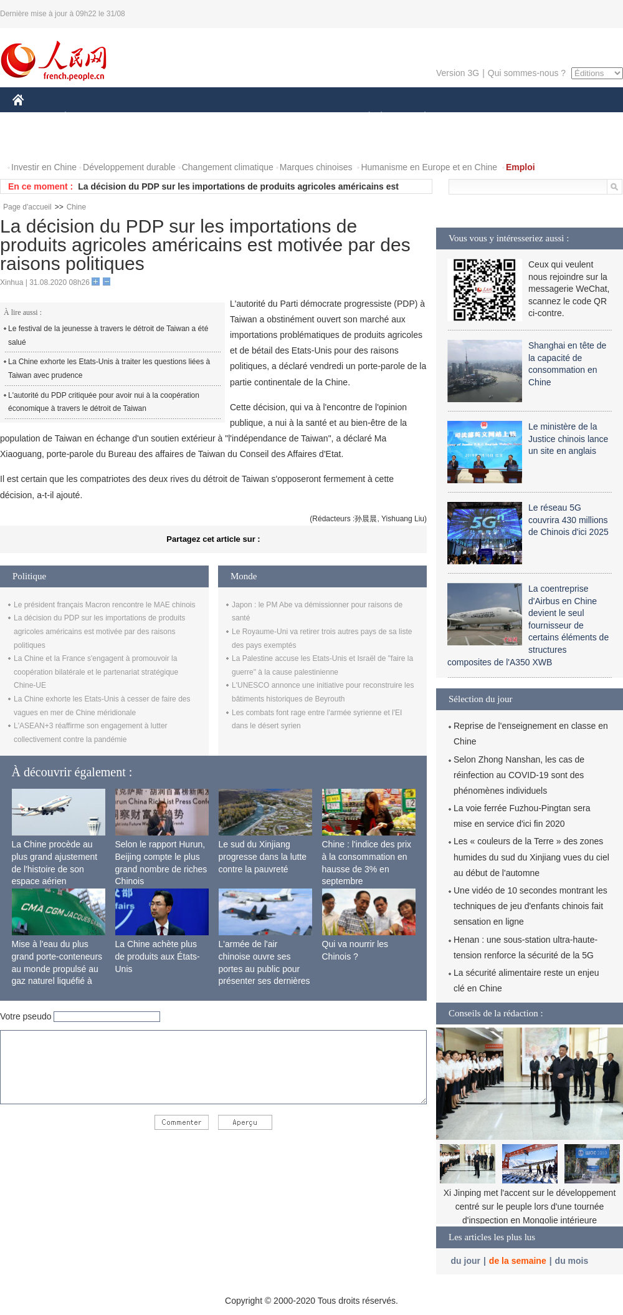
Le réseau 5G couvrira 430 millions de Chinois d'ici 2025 (568, 520)
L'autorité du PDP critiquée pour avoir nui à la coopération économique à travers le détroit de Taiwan (103, 402)
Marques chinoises (316, 167)
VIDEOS (88, 142)
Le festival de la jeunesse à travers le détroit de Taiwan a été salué (108, 335)
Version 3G (457, 73)
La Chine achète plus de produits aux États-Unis (157, 956)
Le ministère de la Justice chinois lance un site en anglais (568, 438)
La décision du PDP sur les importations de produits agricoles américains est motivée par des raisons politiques (99, 631)
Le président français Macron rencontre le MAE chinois (104, 604)
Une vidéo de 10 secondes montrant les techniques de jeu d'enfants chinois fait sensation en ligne (530, 906)
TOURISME (521, 117)
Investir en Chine (44, 167)
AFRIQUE (197, 117)
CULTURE (307, 117)
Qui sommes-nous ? (527, 73)
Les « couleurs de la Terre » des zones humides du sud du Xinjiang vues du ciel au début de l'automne (531, 856)
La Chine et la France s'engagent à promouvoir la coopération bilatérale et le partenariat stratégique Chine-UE (96, 672)
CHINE (34, 117)
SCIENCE (252, 117)
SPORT (468, 117)
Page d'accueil (27, 207)
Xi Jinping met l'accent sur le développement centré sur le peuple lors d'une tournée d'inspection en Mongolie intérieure (530, 1206)
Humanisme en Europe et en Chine (429, 167)
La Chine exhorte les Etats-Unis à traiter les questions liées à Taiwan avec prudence (109, 368)
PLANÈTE (418, 117)
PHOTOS (38, 142)
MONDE (144, 117)
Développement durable (129, 167)
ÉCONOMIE (88, 117)
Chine (76, 207)
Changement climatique (227, 167)
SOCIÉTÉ (363, 117)
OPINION (580, 117)
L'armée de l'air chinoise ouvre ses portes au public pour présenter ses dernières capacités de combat (264, 968)
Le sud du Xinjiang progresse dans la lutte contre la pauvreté (263, 856)
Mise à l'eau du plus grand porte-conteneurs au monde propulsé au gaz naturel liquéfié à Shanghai (57, 968)
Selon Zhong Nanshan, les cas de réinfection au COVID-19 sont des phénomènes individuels (519, 775)
